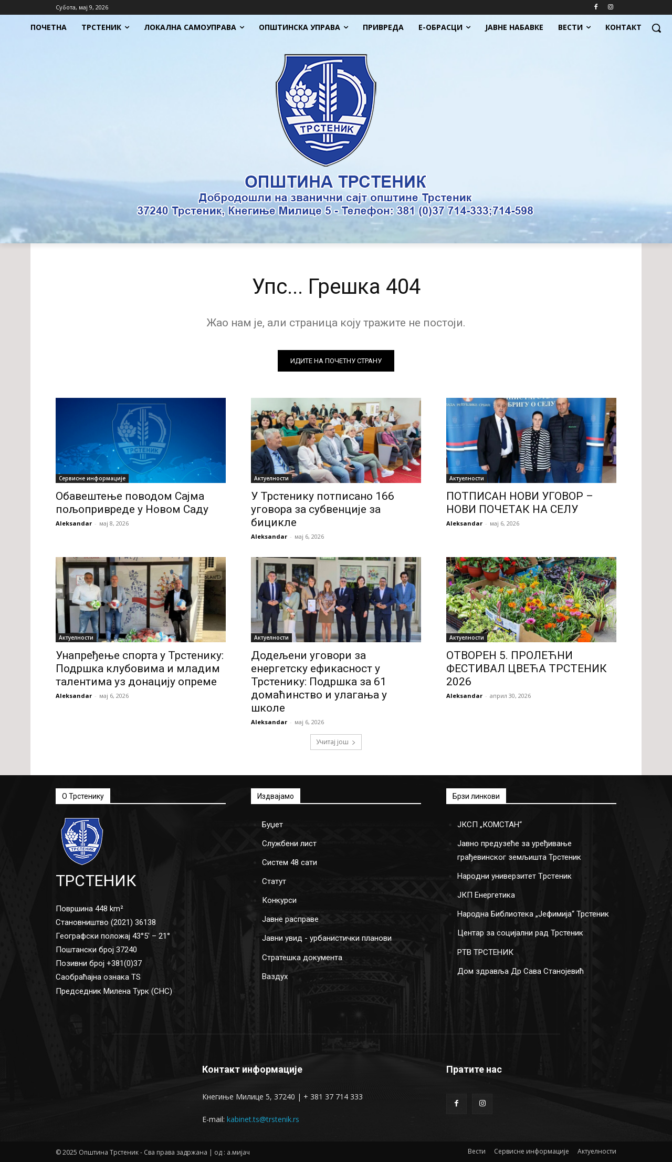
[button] (656, 27)
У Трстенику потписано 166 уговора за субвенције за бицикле (322, 509)
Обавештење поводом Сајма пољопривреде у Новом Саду (132, 503)
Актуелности (271, 478)
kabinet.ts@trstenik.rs (263, 1119)
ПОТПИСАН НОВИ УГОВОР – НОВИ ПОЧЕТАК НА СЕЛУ (519, 503)
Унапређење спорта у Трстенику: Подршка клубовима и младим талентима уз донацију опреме (140, 668)
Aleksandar (74, 523)
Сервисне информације (92, 478)
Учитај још (336, 741)
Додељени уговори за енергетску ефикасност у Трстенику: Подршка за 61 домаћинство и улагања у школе (319, 681)
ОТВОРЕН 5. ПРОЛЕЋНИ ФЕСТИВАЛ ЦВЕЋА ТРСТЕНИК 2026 (526, 668)
